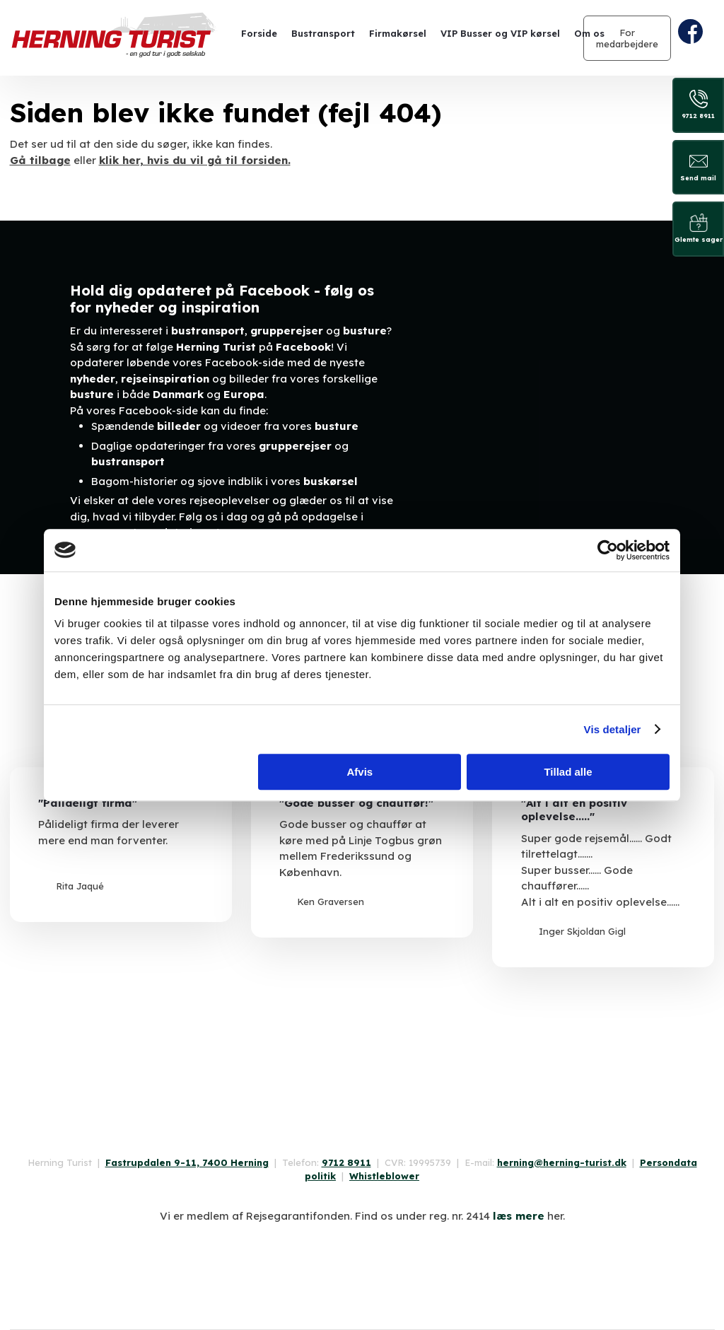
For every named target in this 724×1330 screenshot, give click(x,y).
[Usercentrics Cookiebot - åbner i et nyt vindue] (608, 550)
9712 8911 (346, 1162)
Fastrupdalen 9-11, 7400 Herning (187, 1162)
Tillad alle (568, 772)
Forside (259, 33)
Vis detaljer (612, 729)
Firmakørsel (397, 33)
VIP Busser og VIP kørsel (500, 33)
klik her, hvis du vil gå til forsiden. (195, 160)
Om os (589, 33)
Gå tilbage (40, 160)
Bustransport (323, 33)
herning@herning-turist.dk (561, 1162)
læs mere (518, 1216)
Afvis (360, 772)
